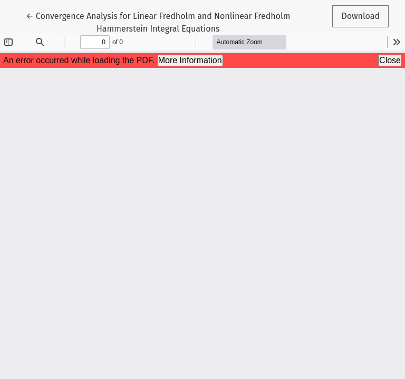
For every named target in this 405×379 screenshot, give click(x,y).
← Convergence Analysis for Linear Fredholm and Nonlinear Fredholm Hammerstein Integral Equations (158, 21)
